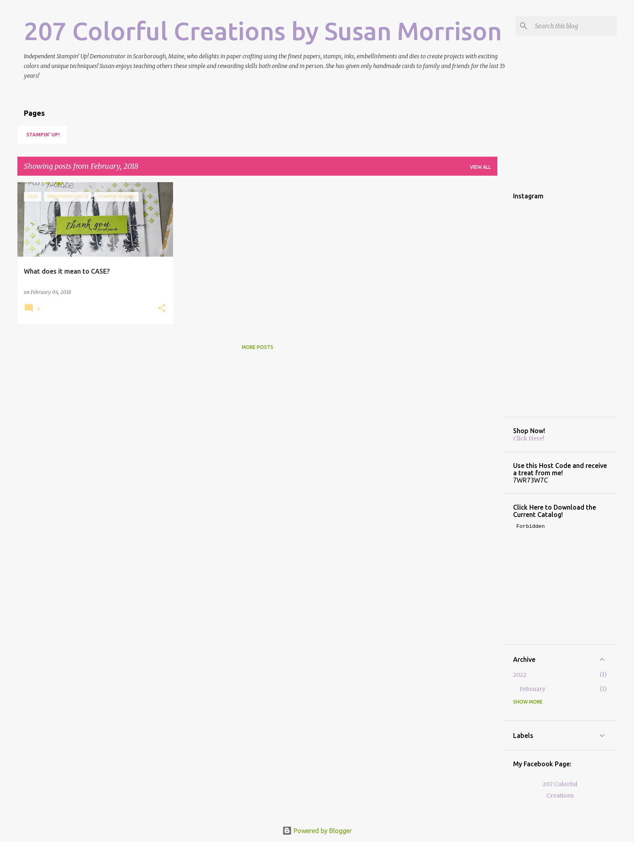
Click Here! (528, 438)
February (532, 689)
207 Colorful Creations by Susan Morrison (263, 31)
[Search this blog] (574, 26)
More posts (257, 347)
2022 (519, 674)
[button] (162, 308)
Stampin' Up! (43, 134)
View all (480, 167)
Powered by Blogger (317, 830)
